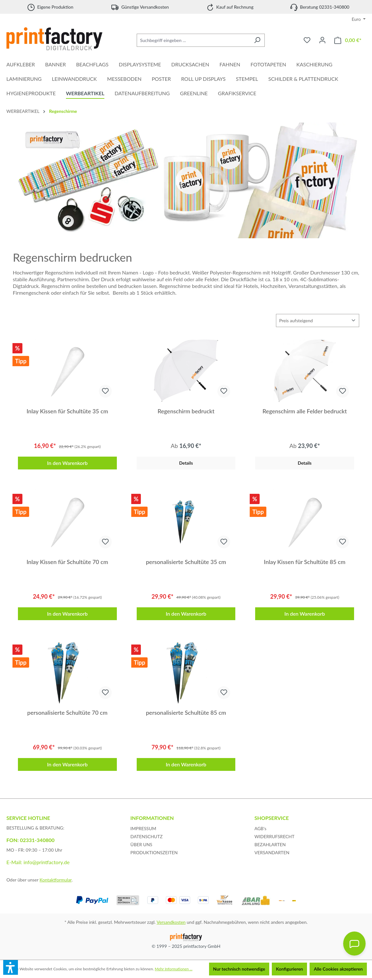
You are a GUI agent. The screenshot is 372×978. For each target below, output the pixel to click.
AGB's (260, 828)
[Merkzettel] (307, 40)
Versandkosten (171, 922)
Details (186, 463)
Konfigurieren (289, 969)
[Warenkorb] (348, 40)
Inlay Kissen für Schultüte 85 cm (304, 561)
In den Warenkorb (67, 463)
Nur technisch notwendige (239, 969)
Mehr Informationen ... (173, 968)
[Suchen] (257, 40)
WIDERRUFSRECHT (275, 836)
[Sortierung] (317, 320)
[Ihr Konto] (322, 40)
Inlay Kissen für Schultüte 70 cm (67, 561)
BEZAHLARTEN (270, 844)
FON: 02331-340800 (30, 840)
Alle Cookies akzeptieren (338, 969)
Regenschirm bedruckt (186, 411)
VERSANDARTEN (272, 852)
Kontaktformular (56, 879)
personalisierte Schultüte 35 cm (186, 561)
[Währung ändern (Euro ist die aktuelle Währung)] (359, 19)
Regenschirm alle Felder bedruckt (305, 411)
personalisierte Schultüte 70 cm (67, 712)
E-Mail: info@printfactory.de (37, 862)
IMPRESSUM (143, 828)
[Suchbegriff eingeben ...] (193, 40)
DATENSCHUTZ (146, 836)
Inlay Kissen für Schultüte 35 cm (67, 411)
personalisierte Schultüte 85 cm (186, 712)
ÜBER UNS (141, 844)
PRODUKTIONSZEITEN (154, 852)
